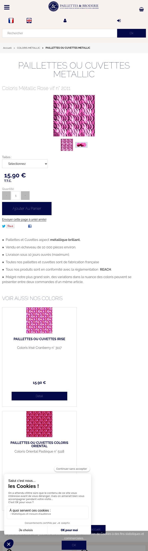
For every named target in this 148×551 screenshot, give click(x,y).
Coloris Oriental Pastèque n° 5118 (110, 347)
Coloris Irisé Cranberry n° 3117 (38, 347)
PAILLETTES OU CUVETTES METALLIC (74, 69)
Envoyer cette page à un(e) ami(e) (24, 219)
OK (74, 545)
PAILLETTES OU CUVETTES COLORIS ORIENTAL (110, 340)
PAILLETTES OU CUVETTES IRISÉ (38, 339)
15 (38, 382)
